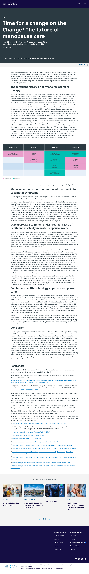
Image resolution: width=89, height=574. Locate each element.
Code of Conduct (59, 545)
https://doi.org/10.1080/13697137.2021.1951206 (27, 435)
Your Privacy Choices (76, 545)
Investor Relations (60, 535)
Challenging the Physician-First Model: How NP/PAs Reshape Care (75, 509)
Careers (56, 542)
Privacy (72, 542)
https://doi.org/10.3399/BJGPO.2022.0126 (24, 390)
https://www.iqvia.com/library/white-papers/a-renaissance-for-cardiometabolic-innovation (41, 463)
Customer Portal (59, 538)
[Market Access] (55, 492)
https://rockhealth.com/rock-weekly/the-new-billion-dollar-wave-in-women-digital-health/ (41, 445)
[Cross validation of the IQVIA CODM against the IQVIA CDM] (34, 492)
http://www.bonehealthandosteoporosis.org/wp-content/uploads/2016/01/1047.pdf (39, 423)
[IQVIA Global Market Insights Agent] (12, 492)
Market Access (51, 504)
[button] (40, 522)
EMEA (15, 58)
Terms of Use (74, 548)
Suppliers (73, 538)
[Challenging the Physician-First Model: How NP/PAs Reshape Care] (76, 492)
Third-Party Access (76, 535)
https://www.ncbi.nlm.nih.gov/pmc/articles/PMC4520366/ (30, 432)
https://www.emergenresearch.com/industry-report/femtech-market (34, 442)
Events (56, 548)
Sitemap (72, 552)
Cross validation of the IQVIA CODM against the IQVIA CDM (34, 508)
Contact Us (57, 552)
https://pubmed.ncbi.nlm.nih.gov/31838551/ (26, 439)
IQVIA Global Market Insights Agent (11, 507)
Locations (10, 58)
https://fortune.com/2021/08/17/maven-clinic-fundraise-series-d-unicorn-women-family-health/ (43, 448)
